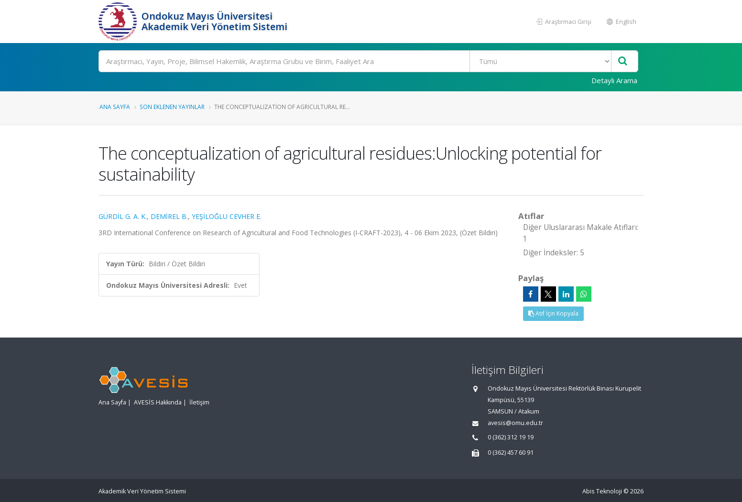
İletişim (199, 402)
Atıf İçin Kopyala (553, 313)
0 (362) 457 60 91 (511, 452)
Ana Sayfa (114, 106)
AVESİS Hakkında (158, 402)
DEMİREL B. (169, 216)
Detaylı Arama (614, 80)
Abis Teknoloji (602, 491)
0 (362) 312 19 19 (511, 437)
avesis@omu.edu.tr (515, 423)
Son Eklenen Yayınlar (172, 106)
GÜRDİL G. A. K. (122, 216)
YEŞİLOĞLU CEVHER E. (227, 216)
